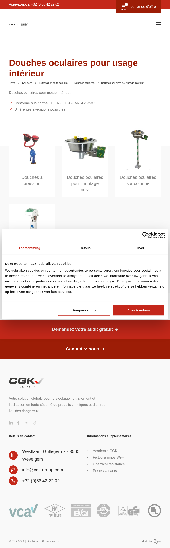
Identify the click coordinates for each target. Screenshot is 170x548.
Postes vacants (105, 471)
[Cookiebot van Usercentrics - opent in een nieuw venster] (145, 235)
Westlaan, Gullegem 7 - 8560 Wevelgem (50, 455)
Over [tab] (140, 248)
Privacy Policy (50, 541)
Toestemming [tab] (30, 248)
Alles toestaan (138, 310)
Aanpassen (84, 310)
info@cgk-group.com (42, 469)
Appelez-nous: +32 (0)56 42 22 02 (34, 4)
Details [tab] (85, 248)
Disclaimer (33, 541)
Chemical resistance (109, 464)
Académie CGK (105, 451)
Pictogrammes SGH (108, 457)
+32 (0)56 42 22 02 (41, 480)
